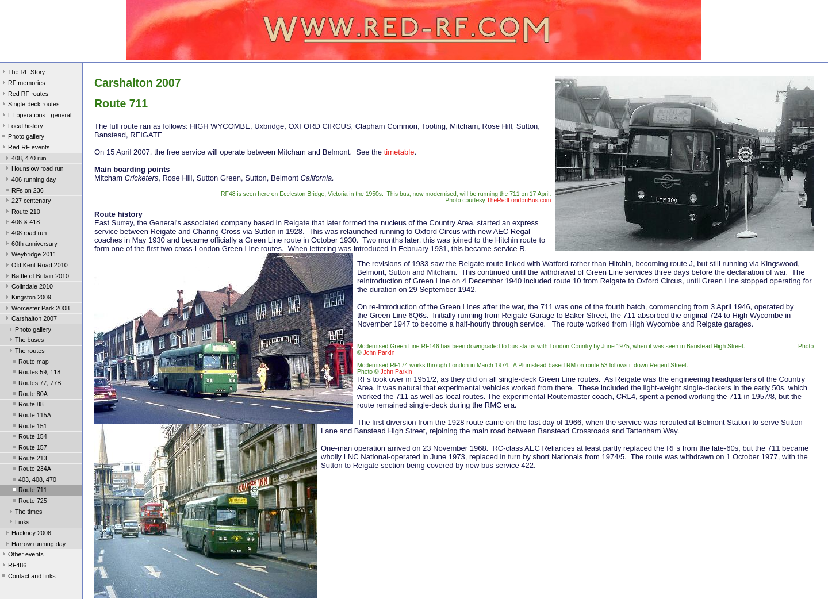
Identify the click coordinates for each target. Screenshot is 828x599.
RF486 (13, 566)
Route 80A (29, 395)
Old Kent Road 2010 (35, 266)
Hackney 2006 (27, 534)
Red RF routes (24, 94)
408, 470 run (25, 159)
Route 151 (28, 427)
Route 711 (28, 491)
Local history (21, 127)
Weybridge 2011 (29, 255)
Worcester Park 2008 (36, 309)
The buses (25, 340)
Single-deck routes (29, 105)
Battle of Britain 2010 (36, 277)
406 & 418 (21, 223)
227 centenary (27, 201)
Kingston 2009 (27, 298)
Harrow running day (34, 545)
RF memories (22, 84)
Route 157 (28, 448)
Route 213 (28, 459)
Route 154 (28, 437)
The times (24, 512)
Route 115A (30, 416)
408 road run (25, 234)
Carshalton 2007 (30, 319)
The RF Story (22, 73)
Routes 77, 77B (35, 384)
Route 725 (28, 501)
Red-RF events (25, 148)
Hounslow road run (33, 169)
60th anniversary (30, 244)
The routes (26, 351)
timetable (399, 152)
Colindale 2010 (28, 287)
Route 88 (27, 405)
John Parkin (379, 353)
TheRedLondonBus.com (518, 200)
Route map (29, 362)
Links (18, 523)
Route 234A (30, 469)
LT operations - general (35, 116)
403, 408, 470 (33, 480)
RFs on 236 (23, 191)
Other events (22, 555)
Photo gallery (22, 137)
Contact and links (28, 577)
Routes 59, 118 (35, 373)
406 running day (29, 180)
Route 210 (21, 212)
